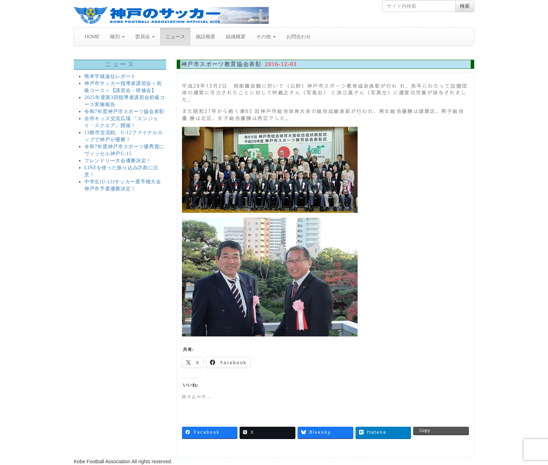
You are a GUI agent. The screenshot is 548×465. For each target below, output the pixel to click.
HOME (92, 36)
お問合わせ (298, 36)
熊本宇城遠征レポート (110, 76)
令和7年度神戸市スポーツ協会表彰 (124, 111)
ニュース (175, 36)
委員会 (145, 36)
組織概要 (236, 36)
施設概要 (205, 36)
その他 (266, 36)
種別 (117, 36)
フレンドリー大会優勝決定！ (117, 160)
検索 (465, 6)
